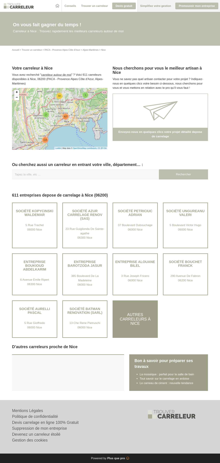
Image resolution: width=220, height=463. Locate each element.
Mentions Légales (27, 410)
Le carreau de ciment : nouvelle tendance (166, 383)
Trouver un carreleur (32, 50)
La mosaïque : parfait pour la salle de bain (167, 374)
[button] (70, 6)
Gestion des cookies (30, 440)
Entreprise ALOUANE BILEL (135, 263)
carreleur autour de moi (56, 74)
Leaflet (58, 148)
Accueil (15, 50)
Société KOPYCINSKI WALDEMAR (34, 213)
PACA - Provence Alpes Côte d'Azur (62, 50)
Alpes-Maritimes (90, 50)
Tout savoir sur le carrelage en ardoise (164, 378)
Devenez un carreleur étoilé (36, 434)
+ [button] (17, 92)
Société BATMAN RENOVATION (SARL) (84, 311)
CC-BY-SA (102, 148)
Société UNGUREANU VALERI (185, 213)
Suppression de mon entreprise (39, 428)
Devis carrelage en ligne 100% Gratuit (45, 422)
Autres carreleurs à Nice (135, 319)
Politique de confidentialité (35, 416)
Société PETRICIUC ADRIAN (135, 213)
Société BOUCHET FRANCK (185, 263)
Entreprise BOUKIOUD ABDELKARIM (34, 265)
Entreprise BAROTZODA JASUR (85, 263)
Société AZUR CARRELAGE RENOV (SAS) (84, 214)
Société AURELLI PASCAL (34, 311)
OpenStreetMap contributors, (85, 148)
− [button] (17, 97)
